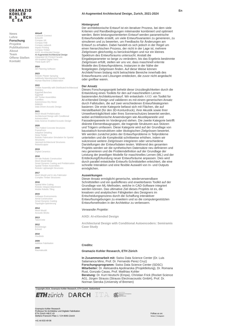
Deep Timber (41, 135)
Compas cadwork (43, 45)
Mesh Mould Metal (43, 161)
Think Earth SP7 (42, 62)
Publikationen (19, 47)
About (13, 50)
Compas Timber (42, 50)
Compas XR (40, 40)
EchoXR (39, 38)
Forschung (17, 40)
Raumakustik (41, 250)
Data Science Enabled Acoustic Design (53, 121)
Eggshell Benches (43, 92)
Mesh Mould (40, 210)
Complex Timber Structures (47, 177)
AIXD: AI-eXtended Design (47, 52)
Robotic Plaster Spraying (46, 76)
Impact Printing (42, 47)
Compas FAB (41, 43)
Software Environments (46, 196)
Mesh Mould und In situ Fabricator (51, 175)
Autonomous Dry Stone (46, 102)
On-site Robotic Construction (48, 158)
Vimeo (153, 316)
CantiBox (39, 99)
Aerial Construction (44, 198)
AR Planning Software (45, 69)
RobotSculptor (41, 144)
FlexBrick (39, 236)
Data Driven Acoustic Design (48, 107)
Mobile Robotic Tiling (44, 189)
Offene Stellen (19, 57)
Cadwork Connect (43, 35)
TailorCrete (40, 220)
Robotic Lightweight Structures (49, 168)
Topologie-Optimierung (45, 203)
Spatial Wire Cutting (44, 184)
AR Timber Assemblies (45, 97)
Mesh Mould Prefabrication (47, 114)
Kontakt (14, 61)
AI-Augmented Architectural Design (51, 55)
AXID (148, 96)
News (13, 33)
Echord (38, 229)
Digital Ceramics (42, 151)
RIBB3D (39, 104)
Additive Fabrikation (44, 243)
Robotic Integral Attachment (48, 187)
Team (13, 54)
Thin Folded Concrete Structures (50, 128)
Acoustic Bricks (42, 213)
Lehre (13, 37)
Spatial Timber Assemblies (47, 166)
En (180, 10)
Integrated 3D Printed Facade (48, 57)
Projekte (15, 44)
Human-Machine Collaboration (49, 80)
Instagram (160, 316)
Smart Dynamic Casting (46, 201)
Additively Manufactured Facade (50, 78)
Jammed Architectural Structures (50, 142)
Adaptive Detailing (43, 132)
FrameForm (40, 130)
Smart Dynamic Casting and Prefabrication (55, 163)
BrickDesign (40, 227)
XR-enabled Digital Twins (46, 59)
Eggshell (39, 95)
